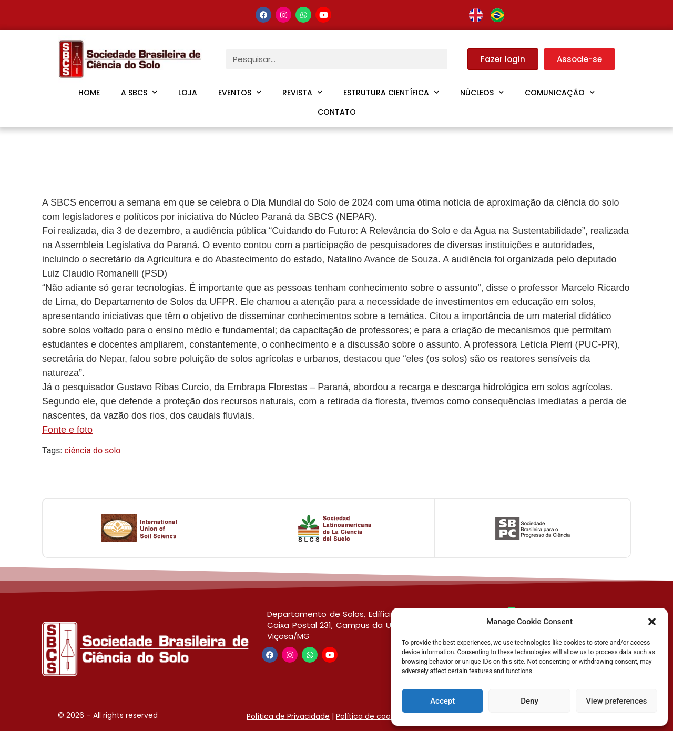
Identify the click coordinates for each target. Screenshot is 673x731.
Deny (529, 701)
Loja (187, 92)
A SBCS (139, 92)
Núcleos (482, 92)
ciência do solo (92, 450)
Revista (302, 92)
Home (89, 92)
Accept (442, 701)
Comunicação (560, 92)
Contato (337, 112)
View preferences (616, 701)
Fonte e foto (67, 429)
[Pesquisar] (457, 59)
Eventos (239, 92)
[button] (652, 621)
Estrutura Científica (391, 92)
